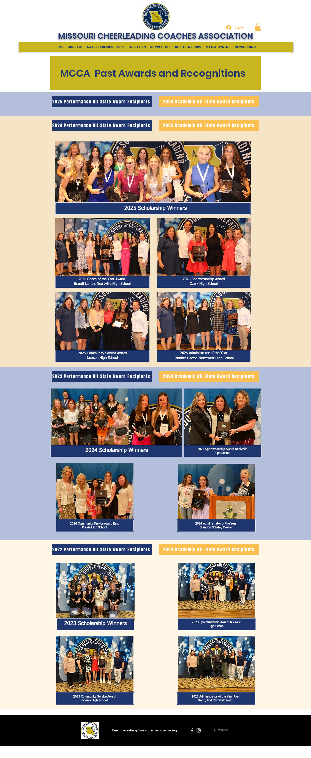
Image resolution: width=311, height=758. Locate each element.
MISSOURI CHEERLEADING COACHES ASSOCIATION (155, 35)
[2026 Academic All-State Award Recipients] (209, 101)
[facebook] (192, 730)
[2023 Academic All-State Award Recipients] (209, 549)
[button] (258, 27)
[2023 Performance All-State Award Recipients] (102, 376)
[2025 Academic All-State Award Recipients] (209, 125)
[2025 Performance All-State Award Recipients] (102, 101)
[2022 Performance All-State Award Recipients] (102, 549)
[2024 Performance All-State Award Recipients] (102, 125)
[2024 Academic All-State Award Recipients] (209, 376)
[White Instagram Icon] (198, 730)
